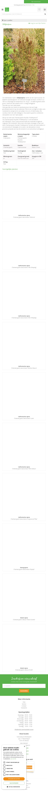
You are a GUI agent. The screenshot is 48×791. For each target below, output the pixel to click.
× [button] (24, 746)
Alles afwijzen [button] (14, 783)
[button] (14, 787)
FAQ (24, 702)
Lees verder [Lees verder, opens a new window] (13, 759)
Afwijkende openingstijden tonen (24, 729)
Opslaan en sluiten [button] (14, 778)
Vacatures (24, 708)
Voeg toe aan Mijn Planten (38, 23)
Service (24, 704)
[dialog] (14, 767)
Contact (24, 706)
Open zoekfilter (7, 20)
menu (2, 9)
